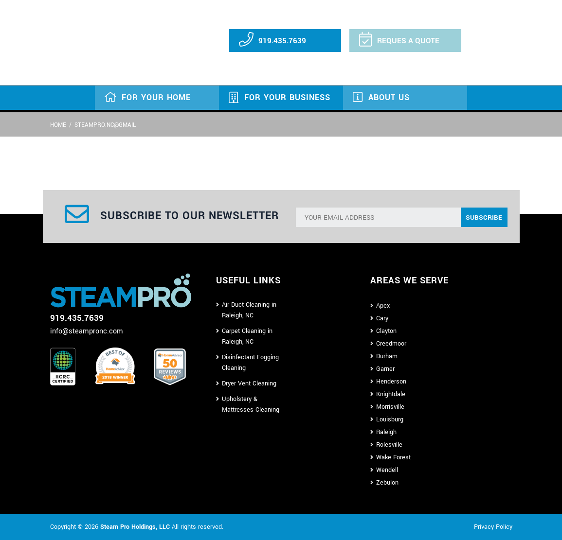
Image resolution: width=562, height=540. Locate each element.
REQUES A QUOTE (408, 40)
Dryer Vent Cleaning (249, 383)
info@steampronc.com (86, 331)
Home (58, 125)
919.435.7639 (282, 40)
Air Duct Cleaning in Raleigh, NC (249, 310)
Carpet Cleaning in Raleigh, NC (247, 336)
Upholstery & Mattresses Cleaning (250, 404)
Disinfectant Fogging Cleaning (250, 362)
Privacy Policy (493, 527)
